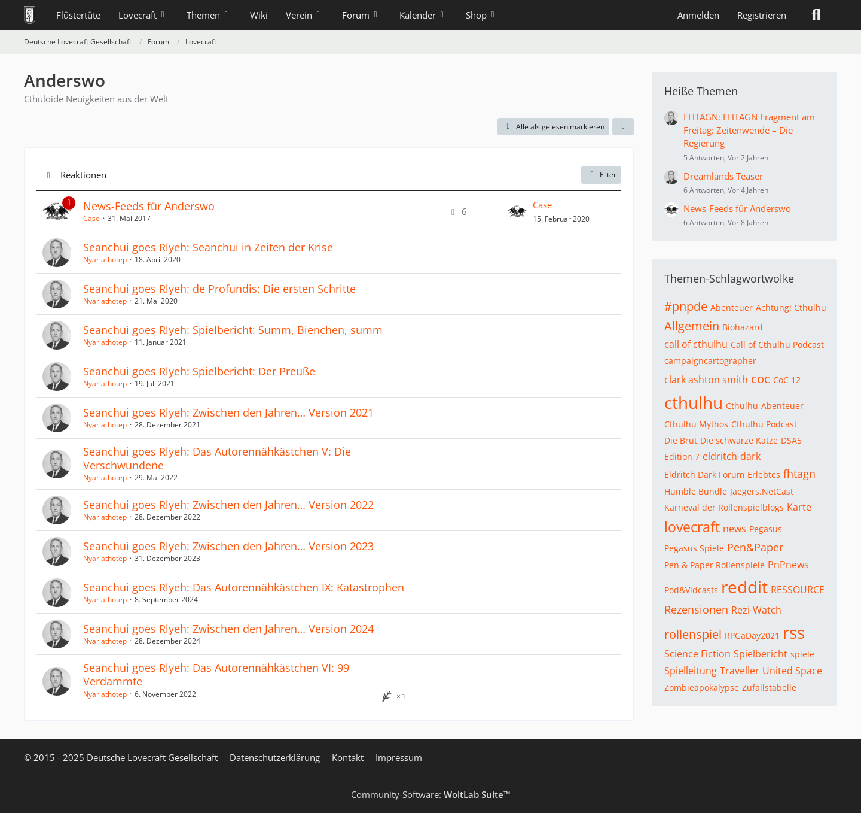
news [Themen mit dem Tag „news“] (734, 528)
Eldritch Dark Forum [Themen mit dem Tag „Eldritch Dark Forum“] (704, 474)
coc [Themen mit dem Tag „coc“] (760, 379)
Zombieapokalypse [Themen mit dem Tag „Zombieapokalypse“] (701, 687)
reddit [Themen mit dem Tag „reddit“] (744, 586)
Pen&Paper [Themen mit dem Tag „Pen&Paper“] (755, 547)
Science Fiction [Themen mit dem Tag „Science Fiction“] (697, 653)
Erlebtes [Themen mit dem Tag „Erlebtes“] (763, 474)
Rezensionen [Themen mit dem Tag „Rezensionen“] (696, 609)
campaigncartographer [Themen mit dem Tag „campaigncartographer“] (710, 360)
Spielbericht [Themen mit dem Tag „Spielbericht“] (760, 653)
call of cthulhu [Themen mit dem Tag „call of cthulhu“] (696, 344)
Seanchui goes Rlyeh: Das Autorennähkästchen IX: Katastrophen (243, 587)
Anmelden (698, 15)
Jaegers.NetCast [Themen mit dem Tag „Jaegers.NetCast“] (761, 491)
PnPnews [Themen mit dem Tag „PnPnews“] (788, 564)
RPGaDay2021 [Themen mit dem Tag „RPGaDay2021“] (752, 635)
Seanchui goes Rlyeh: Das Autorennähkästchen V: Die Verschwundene (217, 458)
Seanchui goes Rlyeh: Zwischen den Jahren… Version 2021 (228, 412)
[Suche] (816, 15)
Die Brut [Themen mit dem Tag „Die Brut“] (680, 440)
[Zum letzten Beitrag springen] (517, 211)
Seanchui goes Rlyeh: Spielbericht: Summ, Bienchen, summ (233, 330)
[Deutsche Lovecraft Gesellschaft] (29, 15)
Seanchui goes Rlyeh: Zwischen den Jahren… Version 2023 (228, 546)
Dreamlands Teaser (723, 176)
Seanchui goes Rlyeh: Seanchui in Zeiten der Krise (208, 247)
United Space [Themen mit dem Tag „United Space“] (792, 670)
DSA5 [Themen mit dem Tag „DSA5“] (791, 440)
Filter (601, 174)
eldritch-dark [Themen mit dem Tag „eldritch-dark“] (732, 456)
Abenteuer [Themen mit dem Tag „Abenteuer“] (731, 307)
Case (91, 218)
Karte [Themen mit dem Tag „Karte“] (799, 507)
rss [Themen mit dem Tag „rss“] (794, 632)
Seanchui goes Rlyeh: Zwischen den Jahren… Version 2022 (228, 504)
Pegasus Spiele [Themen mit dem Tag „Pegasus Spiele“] (694, 548)
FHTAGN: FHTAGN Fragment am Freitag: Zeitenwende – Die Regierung (749, 130)
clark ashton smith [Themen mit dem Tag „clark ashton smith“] (706, 379)
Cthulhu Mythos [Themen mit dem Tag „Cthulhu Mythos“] (696, 424)
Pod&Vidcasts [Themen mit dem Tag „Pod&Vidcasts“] (691, 590)
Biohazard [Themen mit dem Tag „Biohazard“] (742, 327)
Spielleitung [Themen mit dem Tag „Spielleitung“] (690, 670)
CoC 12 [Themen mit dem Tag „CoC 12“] (787, 380)
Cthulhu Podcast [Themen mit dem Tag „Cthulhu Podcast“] (764, 424)
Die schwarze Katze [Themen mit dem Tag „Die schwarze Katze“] (739, 440)
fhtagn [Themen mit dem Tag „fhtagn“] (799, 473)
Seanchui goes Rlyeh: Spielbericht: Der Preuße (199, 371)
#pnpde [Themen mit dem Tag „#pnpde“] (685, 306)
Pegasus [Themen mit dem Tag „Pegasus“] (765, 529)
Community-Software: (431, 794)
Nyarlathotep (105, 259)
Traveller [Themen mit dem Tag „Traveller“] (739, 670)
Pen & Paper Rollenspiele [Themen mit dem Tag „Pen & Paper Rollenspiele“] (714, 565)
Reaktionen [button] (83, 175)
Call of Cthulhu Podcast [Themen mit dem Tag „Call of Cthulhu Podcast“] (777, 344)
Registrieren (761, 15)
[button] (623, 127)
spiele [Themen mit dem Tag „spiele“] (802, 654)
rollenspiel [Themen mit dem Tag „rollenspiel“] (693, 634)
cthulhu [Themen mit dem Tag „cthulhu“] (693, 402)
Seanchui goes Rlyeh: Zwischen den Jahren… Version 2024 (228, 628)
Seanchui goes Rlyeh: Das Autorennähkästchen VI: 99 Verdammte (216, 674)
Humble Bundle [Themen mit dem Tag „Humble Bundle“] (695, 491)
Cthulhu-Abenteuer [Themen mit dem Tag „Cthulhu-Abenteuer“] (765, 405)
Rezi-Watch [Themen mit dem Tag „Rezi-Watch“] (756, 610)
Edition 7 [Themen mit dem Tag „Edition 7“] (682, 456)
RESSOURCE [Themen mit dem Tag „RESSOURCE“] (798, 589)
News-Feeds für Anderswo (149, 206)
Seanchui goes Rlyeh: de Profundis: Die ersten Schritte (219, 288)
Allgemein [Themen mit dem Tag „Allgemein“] (691, 326)
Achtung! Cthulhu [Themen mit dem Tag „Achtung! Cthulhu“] (791, 307)
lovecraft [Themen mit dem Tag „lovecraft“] (692, 526)
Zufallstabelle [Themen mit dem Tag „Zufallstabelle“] (769, 687)
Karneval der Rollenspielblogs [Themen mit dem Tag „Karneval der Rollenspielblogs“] (724, 507)
